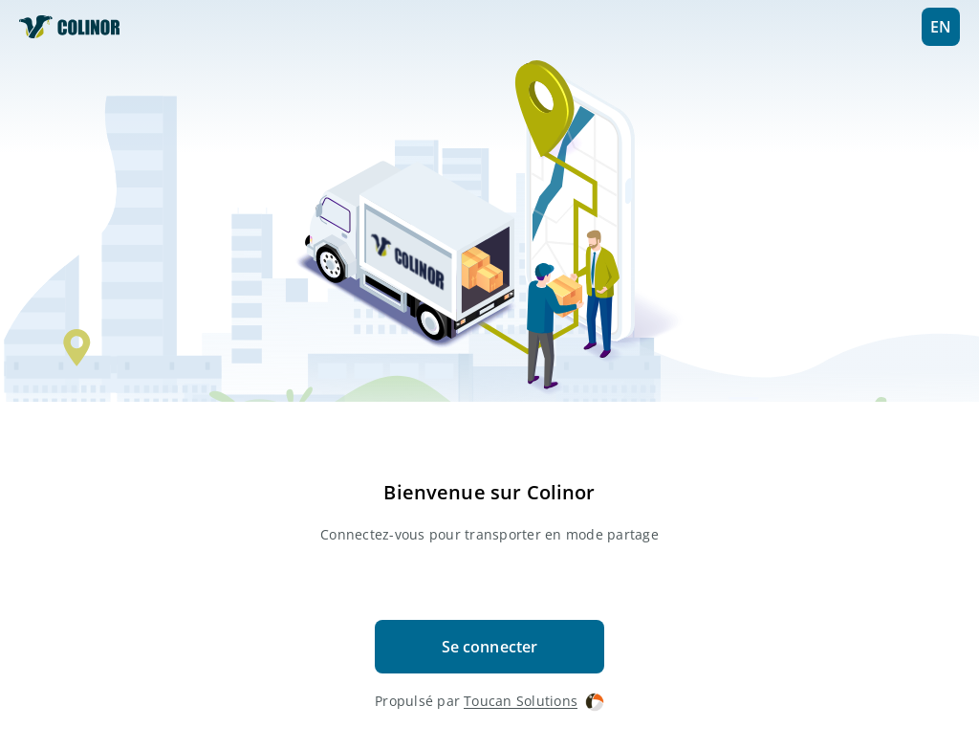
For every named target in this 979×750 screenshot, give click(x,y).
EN (940, 26)
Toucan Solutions (534, 702)
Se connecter (490, 646)
